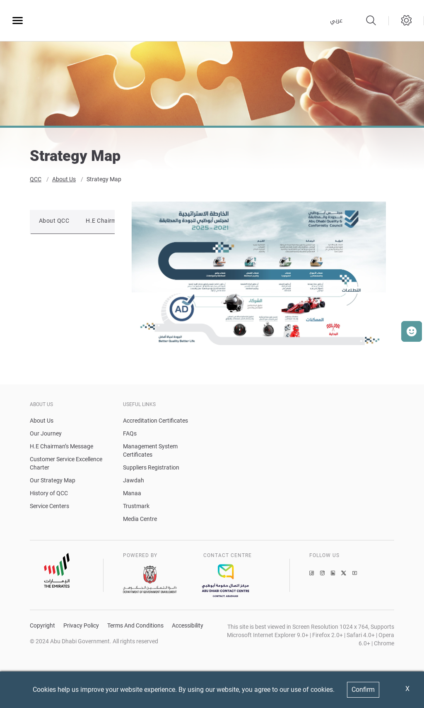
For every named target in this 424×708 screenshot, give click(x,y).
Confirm (363, 689)
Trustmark (136, 507)
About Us (64, 181)
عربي (336, 21)
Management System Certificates (150, 451)
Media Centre (140, 520)
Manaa (132, 494)
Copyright (42, 627)
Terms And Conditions (135, 627)
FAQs (130, 434)
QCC (35, 181)
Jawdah (133, 481)
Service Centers (49, 507)
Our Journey (46, 434)
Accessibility (187, 627)
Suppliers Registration (151, 468)
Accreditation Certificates (155, 421)
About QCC (54, 222)
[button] (411, 331)
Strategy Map (104, 181)
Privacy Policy (81, 627)
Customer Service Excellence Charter (66, 464)
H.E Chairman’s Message (61, 447)
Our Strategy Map (52, 481)
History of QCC (49, 494)
